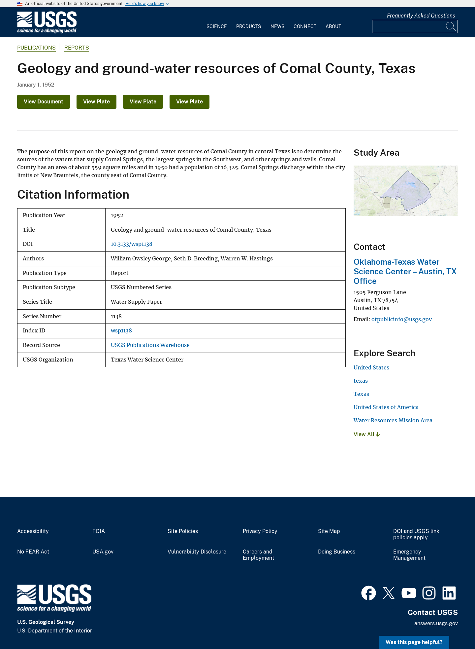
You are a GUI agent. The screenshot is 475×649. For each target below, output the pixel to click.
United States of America (386, 407)
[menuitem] (217, 22)
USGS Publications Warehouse (150, 345)
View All (367, 434)
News (277, 26)
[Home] (47, 32)
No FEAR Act (33, 552)
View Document (43, 101)
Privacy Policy (260, 531)
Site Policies (183, 531)
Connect (305, 26)
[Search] (451, 26)
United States (371, 367)
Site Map (329, 531)
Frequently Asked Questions (421, 16)
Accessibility (33, 531)
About (333, 26)
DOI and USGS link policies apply (416, 534)
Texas (361, 394)
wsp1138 (121, 330)
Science (216, 26)
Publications (36, 48)
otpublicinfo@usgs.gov (401, 319)
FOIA (98, 531)
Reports (76, 48)
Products (248, 26)
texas (361, 380)
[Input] (415, 26)
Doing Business (336, 552)
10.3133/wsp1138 (131, 244)
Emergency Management (409, 555)
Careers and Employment (258, 555)
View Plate (96, 101)
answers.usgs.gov (436, 623)
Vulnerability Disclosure (197, 552)
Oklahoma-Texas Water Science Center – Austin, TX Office (405, 271)
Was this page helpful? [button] (414, 642)
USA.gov (102, 552)
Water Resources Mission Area (393, 420)
